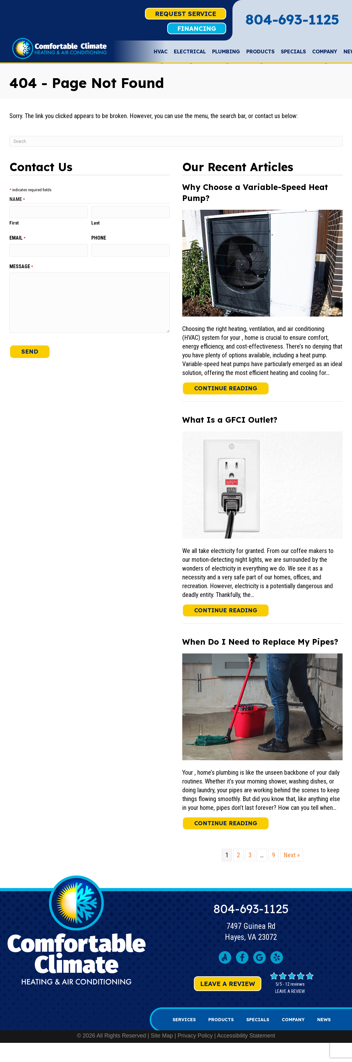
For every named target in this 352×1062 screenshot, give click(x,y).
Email (17, 238)
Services (184, 1019)
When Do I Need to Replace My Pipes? (260, 642)
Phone (98, 238)
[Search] (176, 141)
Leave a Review (227, 984)
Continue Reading (231, 388)
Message (21, 266)
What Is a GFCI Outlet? (229, 420)
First (14, 223)
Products (260, 53)
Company (324, 53)
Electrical (190, 53)
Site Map (162, 1035)
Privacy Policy (195, 1035)
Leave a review (290, 991)
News (324, 1019)
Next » (292, 855)
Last (95, 223)
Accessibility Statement (246, 1035)
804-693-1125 (292, 19)
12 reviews (295, 984)
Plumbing (226, 53)
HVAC (161, 53)
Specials (293, 51)
